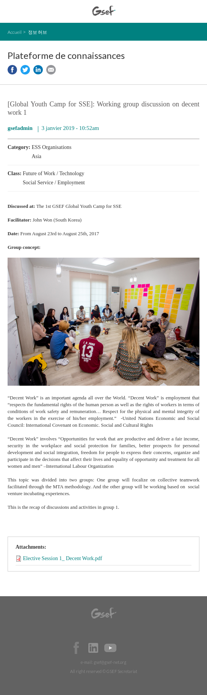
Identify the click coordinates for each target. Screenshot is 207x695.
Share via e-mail (51, 69)
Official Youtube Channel (110, 648)
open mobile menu (11, 11)
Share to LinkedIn (38, 69)
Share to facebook (12, 69)
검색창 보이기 (194, 11)
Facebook (76, 648)
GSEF (103, 11)
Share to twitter (25, 69)
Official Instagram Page (127, 648)
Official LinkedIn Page (93, 648)
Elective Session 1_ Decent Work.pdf (62, 558)
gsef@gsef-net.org (110, 662)
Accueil (15, 32)
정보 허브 (37, 32)
